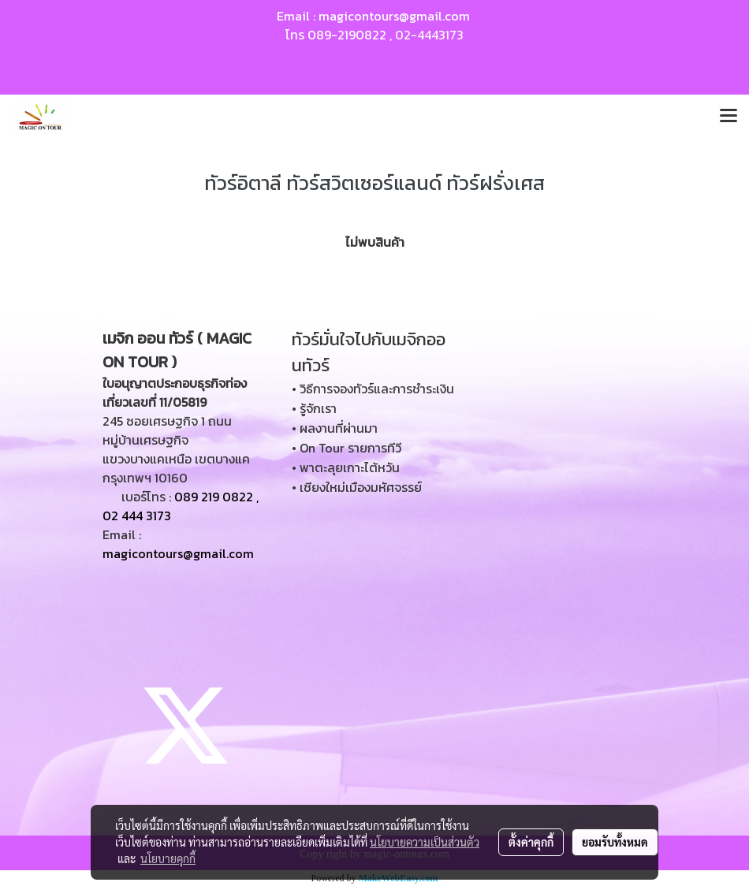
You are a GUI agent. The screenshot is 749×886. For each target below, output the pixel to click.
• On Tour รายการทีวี (346, 447)
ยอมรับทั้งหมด (615, 842)
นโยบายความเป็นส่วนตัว (424, 842)
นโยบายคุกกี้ (168, 858)
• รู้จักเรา (314, 408)
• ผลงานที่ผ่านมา (335, 428)
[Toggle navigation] (728, 116)
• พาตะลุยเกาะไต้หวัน (346, 467)
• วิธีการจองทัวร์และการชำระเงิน (373, 388)
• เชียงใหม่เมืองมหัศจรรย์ (357, 487)
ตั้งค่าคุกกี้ (531, 842)
